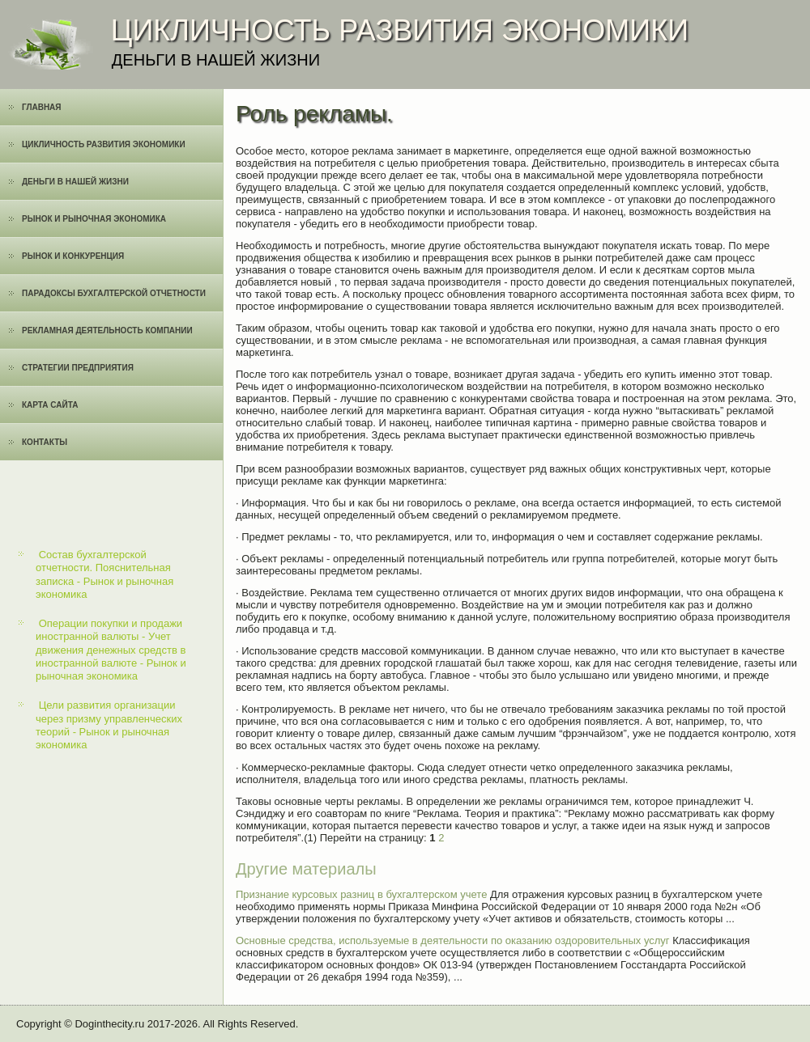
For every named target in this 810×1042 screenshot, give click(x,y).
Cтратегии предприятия (78, 367)
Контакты (44, 442)
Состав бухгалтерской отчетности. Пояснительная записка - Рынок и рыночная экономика (104, 574)
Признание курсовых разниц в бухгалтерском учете (361, 894)
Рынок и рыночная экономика (94, 218)
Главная (42, 107)
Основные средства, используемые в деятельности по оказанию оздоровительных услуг (453, 940)
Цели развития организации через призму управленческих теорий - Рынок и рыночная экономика (109, 725)
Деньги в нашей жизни (75, 181)
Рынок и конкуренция (73, 256)
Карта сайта (50, 404)
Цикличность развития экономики (103, 144)
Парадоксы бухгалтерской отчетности (114, 293)
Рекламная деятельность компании (107, 330)
